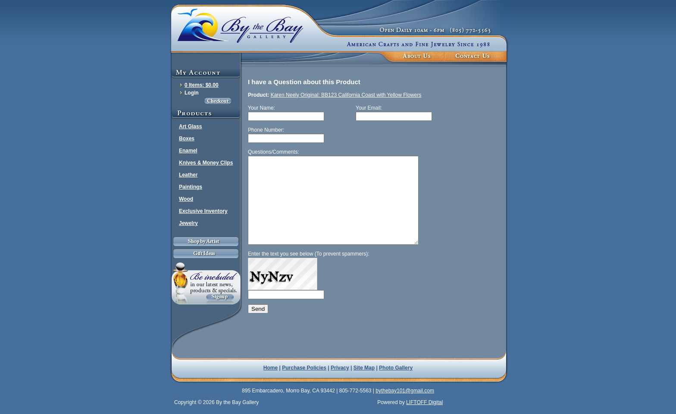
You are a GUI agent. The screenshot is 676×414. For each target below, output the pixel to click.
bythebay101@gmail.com (405, 391)
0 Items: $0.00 (202, 85)
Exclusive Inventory (203, 211)
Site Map (364, 368)
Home (270, 368)
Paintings (190, 187)
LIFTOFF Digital (424, 402)
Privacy (340, 368)
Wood (186, 199)
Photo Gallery (396, 368)
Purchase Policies (304, 368)
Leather (188, 175)
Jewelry (188, 223)
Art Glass (190, 126)
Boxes (186, 139)
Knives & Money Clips (206, 163)
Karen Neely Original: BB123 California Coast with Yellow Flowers (346, 95)
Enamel (188, 151)
